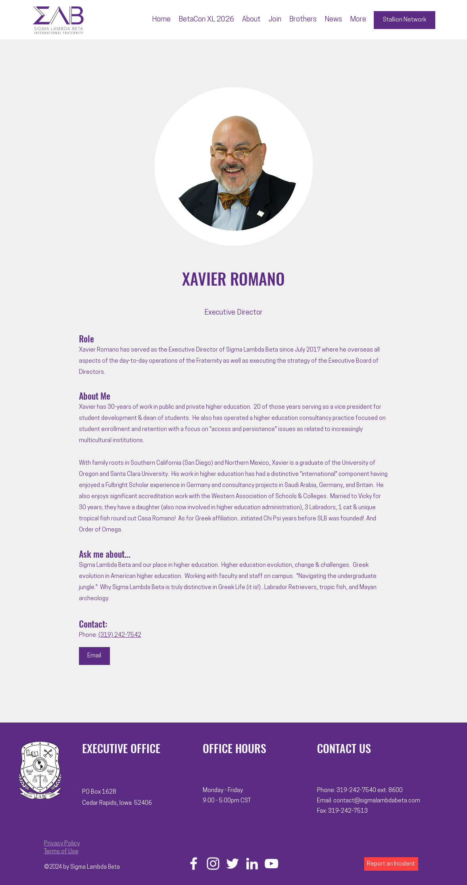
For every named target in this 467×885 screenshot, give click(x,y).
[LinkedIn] (252, 863)
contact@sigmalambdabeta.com (376, 801)
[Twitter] (232, 863)
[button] (251, 19)
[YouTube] (271, 863)
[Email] (94, 656)
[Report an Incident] (391, 864)
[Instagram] (213, 863)
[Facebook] (193, 863)
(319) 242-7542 (119, 635)
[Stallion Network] (404, 20)
